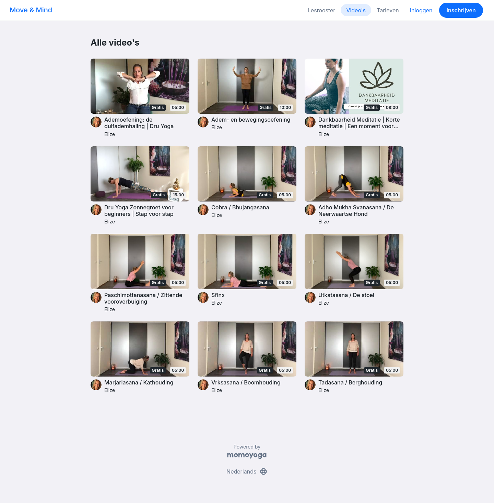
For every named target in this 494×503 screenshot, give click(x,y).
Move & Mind (31, 10)
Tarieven (388, 10)
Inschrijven (461, 10)
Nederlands (247, 471)
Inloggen (421, 10)
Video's (356, 10)
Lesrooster (322, 10)
